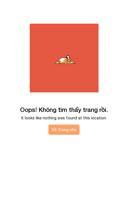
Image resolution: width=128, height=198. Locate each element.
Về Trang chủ (64, 129)
